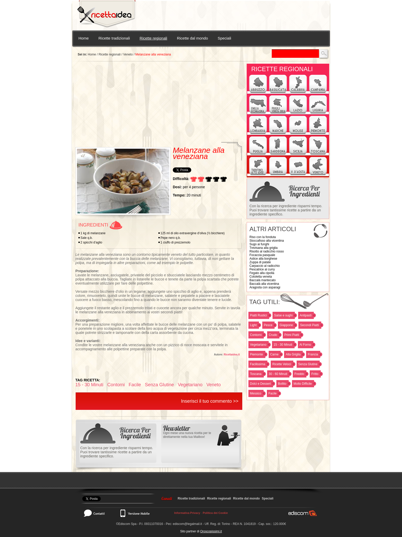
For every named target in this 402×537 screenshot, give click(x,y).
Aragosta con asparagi (264, 287)
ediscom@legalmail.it (187, 524)
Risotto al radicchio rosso (266, 251)
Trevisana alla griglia (263, 248)
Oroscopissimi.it (211, 531)
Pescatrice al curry (262, 269)
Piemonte (256, 354)
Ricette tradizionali (114, 38)
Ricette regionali (153, 38)
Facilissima (257, 364)
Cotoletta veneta (260, 276)
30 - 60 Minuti (278, 374)
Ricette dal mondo (192, 38)
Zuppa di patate (260, 262)
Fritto (314, 374)
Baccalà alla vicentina (264, 284)
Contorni (256, 335)
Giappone (286, 325)
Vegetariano (258, 344)
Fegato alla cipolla (261, 273)
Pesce (268, 325)
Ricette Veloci (281, 364)
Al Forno (305, 344)
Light (253, 325)
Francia (313, 354)
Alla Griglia (293, 354)
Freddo (299, 374)
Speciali (224, 38)
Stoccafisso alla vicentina (266, 240)
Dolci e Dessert (260, 383)
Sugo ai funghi (259, 244)
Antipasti (305, 315)
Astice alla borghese (263, 258)
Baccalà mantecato (262, 280)
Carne (274, 354)
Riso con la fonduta (262, 237)
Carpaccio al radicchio (264, 266)
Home (83, 38)
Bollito (282, 383)
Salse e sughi (283, 315)
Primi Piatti (291, 335)
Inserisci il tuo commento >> (209, 401)
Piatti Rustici (258, 315)
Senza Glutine (307, 364)
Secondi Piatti (309, 325)
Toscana (256, 374)
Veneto (128, 54)
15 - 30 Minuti (283, 344)
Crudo (273, 335)
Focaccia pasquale (262, 255)
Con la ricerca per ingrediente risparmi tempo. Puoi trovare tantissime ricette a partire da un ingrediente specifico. (285, 210)
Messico (255, 393)
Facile (272, 393)
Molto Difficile (303, 383)
